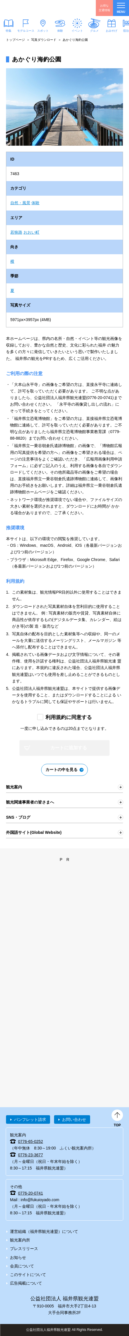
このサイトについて (28, 1274)
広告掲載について (26, 1283)
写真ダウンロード (43, 39)
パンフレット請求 (30, 1119)
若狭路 (16, 232)
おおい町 (31, 232)
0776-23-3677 (30, 1155)
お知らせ (18, 1257)
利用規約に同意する (68, 717)
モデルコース (25, 30)
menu (121, 8)
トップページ (15, 39)
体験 (60, 30)
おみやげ (111, 30)
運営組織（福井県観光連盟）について (44, 1231)
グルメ (94, 30)
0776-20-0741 (30, 1193)
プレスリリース (24, 1248)
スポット (43, 30)
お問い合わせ (74, 1119)
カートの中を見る (61, 769)
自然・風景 (20, 203)
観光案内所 (20, 1240)
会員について (22, 1266)
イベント (77, 30)
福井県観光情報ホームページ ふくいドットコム (31, 8)
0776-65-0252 (30, 1141)
